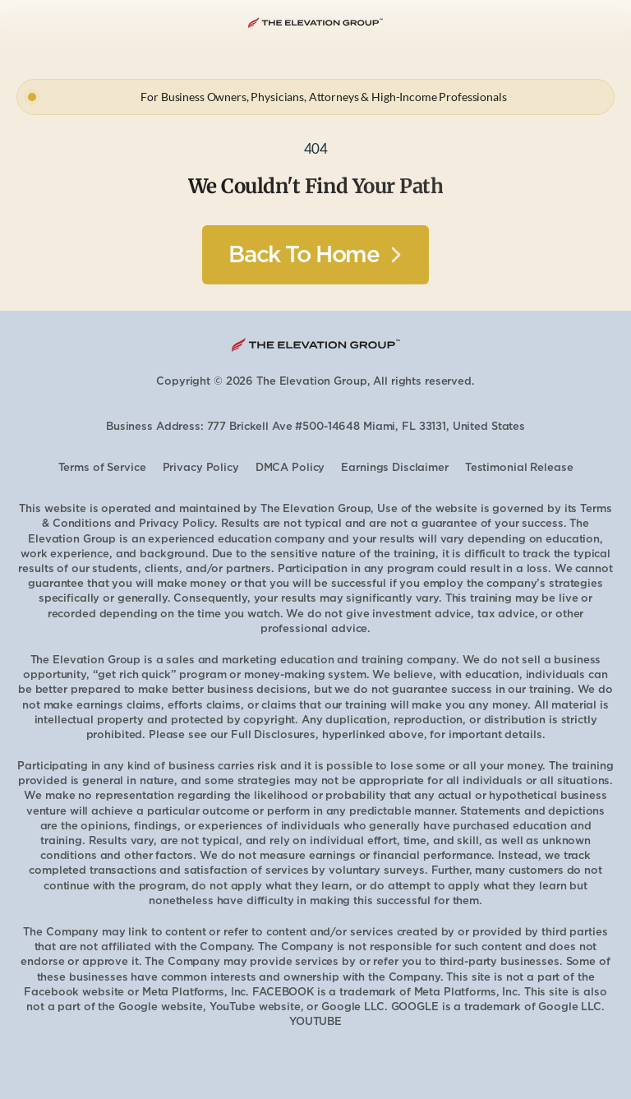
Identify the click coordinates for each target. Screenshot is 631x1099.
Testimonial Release (519, 467)
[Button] (315, 254)
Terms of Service (102, 467)
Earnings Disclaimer (395, 467)
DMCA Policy (290, 467)
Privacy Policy (201, 467)
